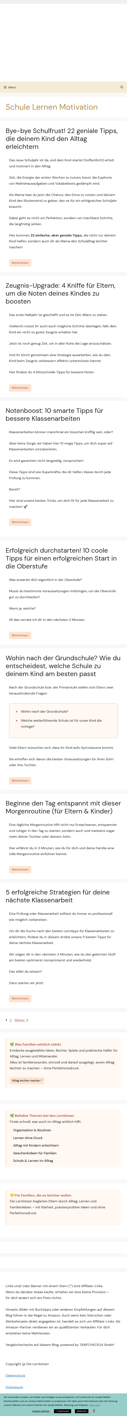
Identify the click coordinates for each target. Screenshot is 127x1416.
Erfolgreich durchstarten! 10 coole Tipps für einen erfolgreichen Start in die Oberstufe (61, 558)
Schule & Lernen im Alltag (33, 1160)
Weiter (21, 1020)
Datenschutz (15, 1375)
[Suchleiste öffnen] (122, 87)
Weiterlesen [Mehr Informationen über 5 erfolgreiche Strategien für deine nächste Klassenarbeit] (20, 998)
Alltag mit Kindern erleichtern (36, 1145)
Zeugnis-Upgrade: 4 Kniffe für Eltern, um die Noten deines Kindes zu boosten (60, 293)
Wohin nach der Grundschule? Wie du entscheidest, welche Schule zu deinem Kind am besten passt (63, 666)
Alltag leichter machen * (27, 1080)
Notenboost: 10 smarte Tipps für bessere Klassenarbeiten (54, 414)
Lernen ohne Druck (28, 1138)
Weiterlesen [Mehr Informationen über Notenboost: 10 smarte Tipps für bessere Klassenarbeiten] (20, 522)
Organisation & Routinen (32, 1130)
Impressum (14, 1387)
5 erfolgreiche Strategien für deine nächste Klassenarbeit (58, 896)
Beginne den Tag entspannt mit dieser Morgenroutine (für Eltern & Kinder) (63, 807)
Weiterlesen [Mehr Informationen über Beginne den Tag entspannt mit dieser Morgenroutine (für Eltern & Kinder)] (20, 869)
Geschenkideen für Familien (34, 1153)
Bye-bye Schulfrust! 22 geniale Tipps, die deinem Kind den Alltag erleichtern (62, 138)
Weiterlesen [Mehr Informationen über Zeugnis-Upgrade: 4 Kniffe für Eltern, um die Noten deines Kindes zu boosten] (20, 388)
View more (94, 1405)
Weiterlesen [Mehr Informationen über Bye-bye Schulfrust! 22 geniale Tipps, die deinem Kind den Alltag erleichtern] (20, 263)
